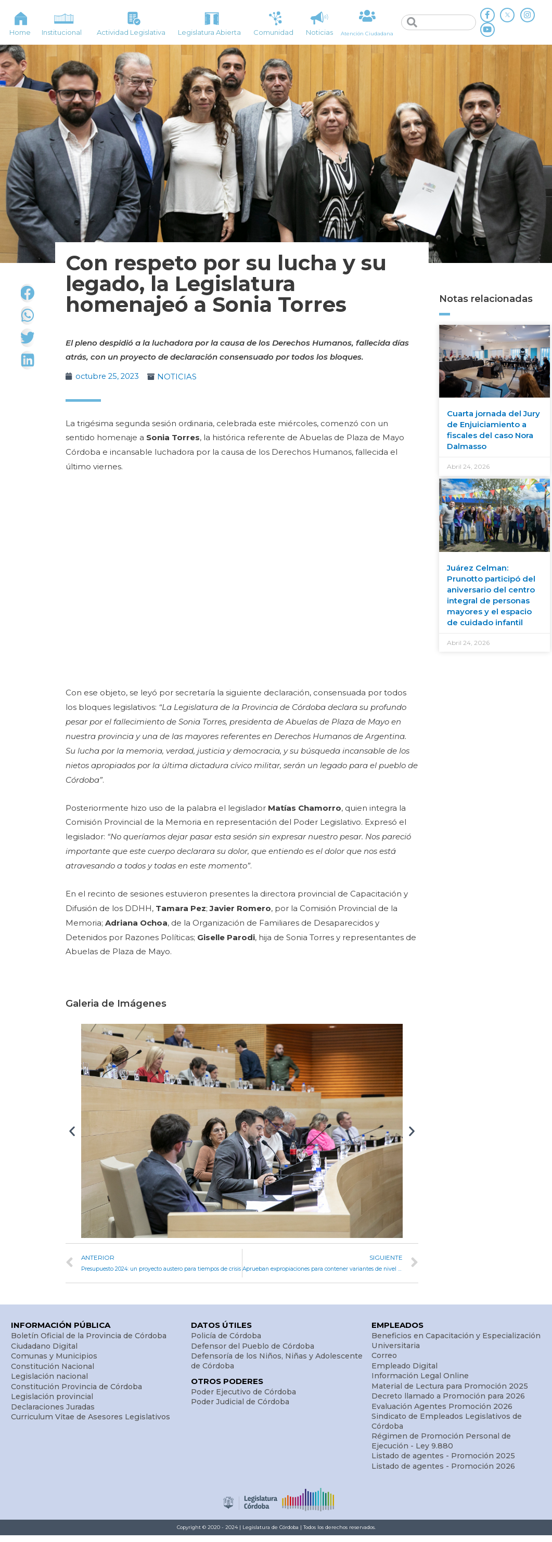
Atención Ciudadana (367, 33)
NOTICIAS (180, 376)
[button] (72, 1130)
